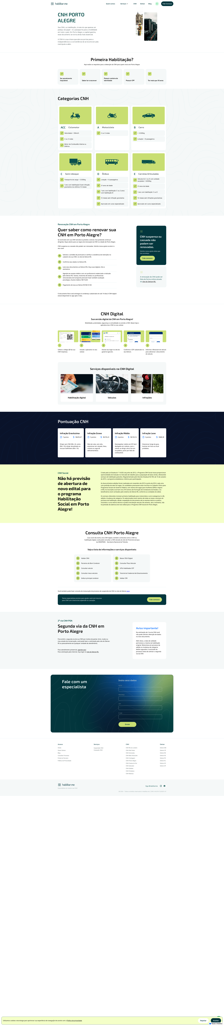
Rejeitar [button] (203, 1021)
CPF (120, 704)
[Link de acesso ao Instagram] (161, 786)
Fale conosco (147, 258)
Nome (120, 685)
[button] (124, 4)
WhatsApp (122, 694)
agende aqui (82, 650)
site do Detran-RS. (149, 282)
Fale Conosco (167, 4)
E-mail (120, 713)
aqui (128, 591)
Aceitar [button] (216, 1021)
